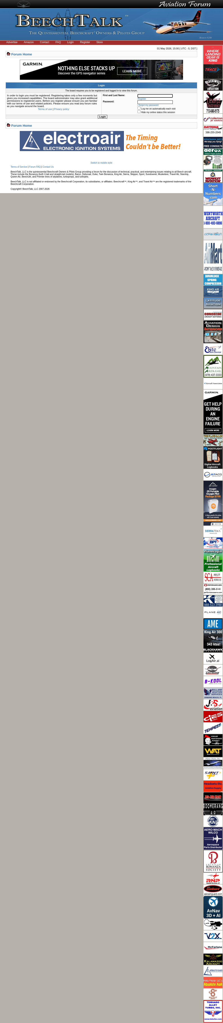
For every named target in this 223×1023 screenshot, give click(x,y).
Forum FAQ (35, 167)
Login (70, 42)
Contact (44, 42)
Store (99, 42)
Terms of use (45, 109)
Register (85, 42)
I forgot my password (148, 105)
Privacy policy (61, 109)
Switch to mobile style (101, 163)
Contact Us (48, 167)
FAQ (58, 42)
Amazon (29, 42)
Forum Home (21, 54)
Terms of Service (19, 167)
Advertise (11, 42)
